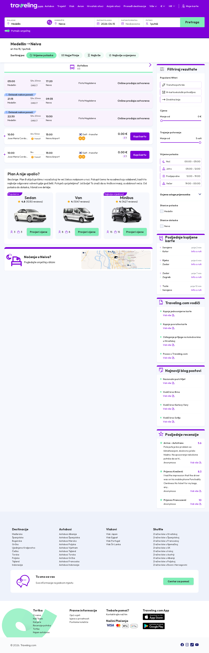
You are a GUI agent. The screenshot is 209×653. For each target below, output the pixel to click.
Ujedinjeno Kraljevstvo (23, 547)
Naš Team (38, 618)
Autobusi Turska (67, 554)
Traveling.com (28, 645)
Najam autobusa (41, 632)
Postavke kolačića (79, 622)
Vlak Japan (112, 534)
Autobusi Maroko (68, 540)
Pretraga (192, 22)
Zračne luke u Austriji (163, 554)
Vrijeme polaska (41, 55)
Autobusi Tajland (67, 551)
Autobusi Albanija (68, 534)
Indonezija (17, 564)
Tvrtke (36, 628)
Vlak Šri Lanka (113, 544)
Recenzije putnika (42, 625)
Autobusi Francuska (69, 561)
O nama (37, 615)
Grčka (15, 544)
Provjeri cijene (38, 231)
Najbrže (94, 55)
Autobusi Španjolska (69, 537)
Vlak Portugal (113, 540)
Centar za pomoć (178, 581)
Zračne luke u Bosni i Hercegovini (170, 564)
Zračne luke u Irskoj (163, 551)
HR (172, 6)
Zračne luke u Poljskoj (164, 561)
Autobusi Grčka (67, 558)
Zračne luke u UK (161, 547)
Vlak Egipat (112, 537)
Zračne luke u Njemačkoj (165, 544)
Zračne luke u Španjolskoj (166, 537)
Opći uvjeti (75, 615)
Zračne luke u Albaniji (164, 558)
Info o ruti (196, 251)
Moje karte (190, 6)
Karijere (37, 622)
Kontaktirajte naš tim (116, 614)
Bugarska (17, 540)
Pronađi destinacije (135, 6)
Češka (15, 551)
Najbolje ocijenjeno (122, 55)
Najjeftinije (70, 55)
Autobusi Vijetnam (68, 547)
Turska (15, 554)
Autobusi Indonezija (69, 564)
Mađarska (17, 534)
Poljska (15, 558)
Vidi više (169, 315)
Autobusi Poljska (67, 544)
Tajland (15, 561)
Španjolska (17, 537)
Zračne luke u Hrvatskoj (165, 534)
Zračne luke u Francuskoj (166, 540)
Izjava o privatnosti (79, 618)
